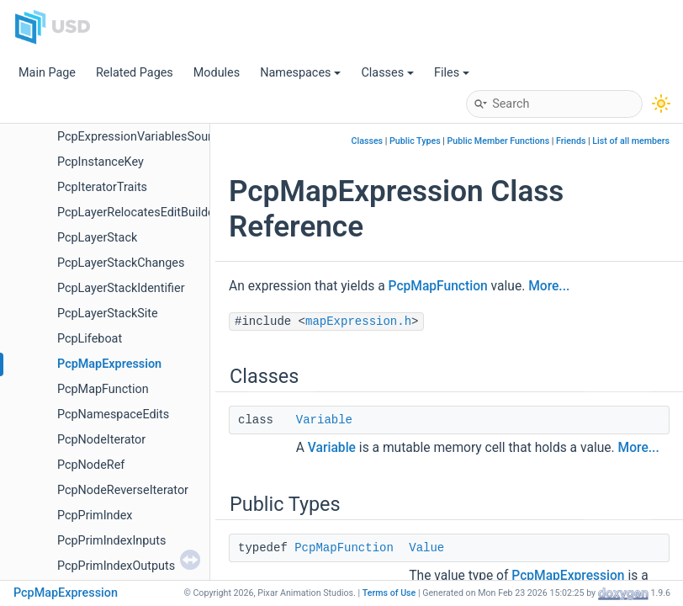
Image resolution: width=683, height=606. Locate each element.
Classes (387, 73)
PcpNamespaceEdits (113, 414)
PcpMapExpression (109, 364)
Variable (324, 420)
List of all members (631, 141)
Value (426, 548)
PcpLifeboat (89, 339)
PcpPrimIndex (94, 515)
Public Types (415, 141)
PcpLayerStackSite (107, 313)
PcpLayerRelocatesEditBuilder (138, 212)
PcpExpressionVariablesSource (141, 137)
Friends (570, 141)
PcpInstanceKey (100, 162)
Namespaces (300, 73)
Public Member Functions (498, 141)
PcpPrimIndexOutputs (116, 566)
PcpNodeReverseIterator (122, 490)
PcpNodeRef (90, 465)
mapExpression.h (358, 321)
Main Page (47, 73)
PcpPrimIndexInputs (111, 541)
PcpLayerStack (97, 238)
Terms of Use (389, 592)
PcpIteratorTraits (102, 187)
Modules (216, 73)
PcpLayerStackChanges (120, 263)
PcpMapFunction (103, 389)
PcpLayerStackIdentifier (121, 288)
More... (548, 286)
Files (451, 73)
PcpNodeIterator (101, 440)
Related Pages (134, 73)
